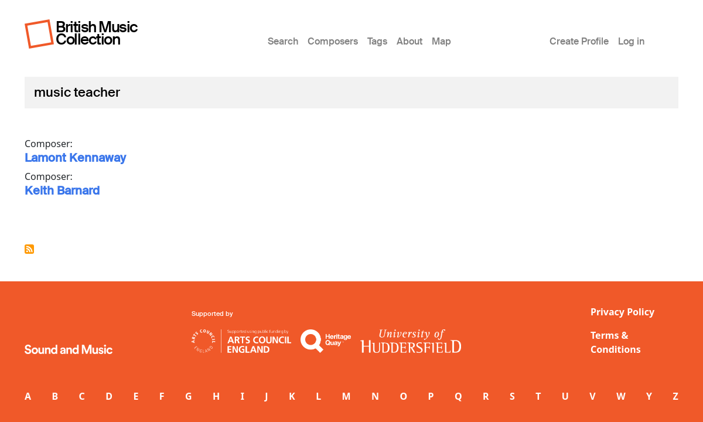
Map (441, 41)
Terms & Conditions (616, 342)
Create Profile (579, 41)
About (409, 41)
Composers (333, 41)
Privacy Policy (622, 311)
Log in (631, 41)
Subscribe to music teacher (29, 249)
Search (283, 41)
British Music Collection (97, 33)
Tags (377, 41)
